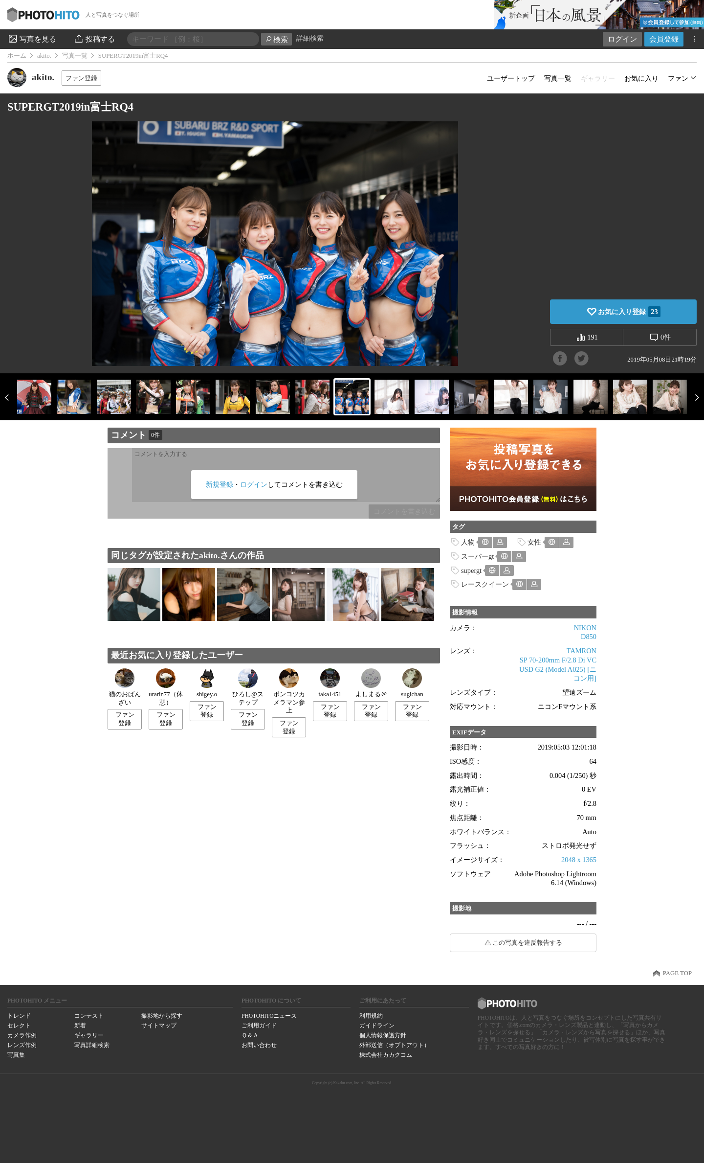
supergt (471, 570)
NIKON (585, 628)
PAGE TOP (677, 973)
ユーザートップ (511, 78)
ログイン (622, 39)
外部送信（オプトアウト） (394, 1045)
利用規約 (371, 1016)
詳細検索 (310, 38)
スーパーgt (477, 556)
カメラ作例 (22, 1035)
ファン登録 (81, 78)
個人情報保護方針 (382, 1035)
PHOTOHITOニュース (269, 1016)
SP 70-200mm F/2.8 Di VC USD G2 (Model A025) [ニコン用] (557, 669)
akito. (44, 55)
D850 (588, 636)
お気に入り (641, 78)
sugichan (412, 683)
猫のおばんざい (125, 687)
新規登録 (219, 484)
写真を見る (31, 38)
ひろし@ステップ (248, 687)
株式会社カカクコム (385, 1055)
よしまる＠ (371, 683)
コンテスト (89, 1016)
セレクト (19, 1025)
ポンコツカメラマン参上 (289, 691)
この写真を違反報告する (527, 942)
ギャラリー (89, 1035)
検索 (276, 39)
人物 (468, 542)
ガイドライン (377, 1025)
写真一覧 (75, 55)
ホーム (16, 55)
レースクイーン (485, 584)
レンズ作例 (22, 1045)
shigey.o (207, 683)
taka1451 (330, 683)
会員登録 (664, 39)
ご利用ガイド (259, 1025)
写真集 (16, 1055)
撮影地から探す (161, 1016)
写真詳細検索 (92, 1045)
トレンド (19, 1016)
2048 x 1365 (578, 860)
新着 (80, 1025)
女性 (534, 542)
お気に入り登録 (629, 311)
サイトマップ (158, 1025)
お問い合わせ (259, 1045)
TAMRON (581, 651)
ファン (678, 78)
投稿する (94, 38)
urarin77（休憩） (165, 687)
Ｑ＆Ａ (250, 1035)
